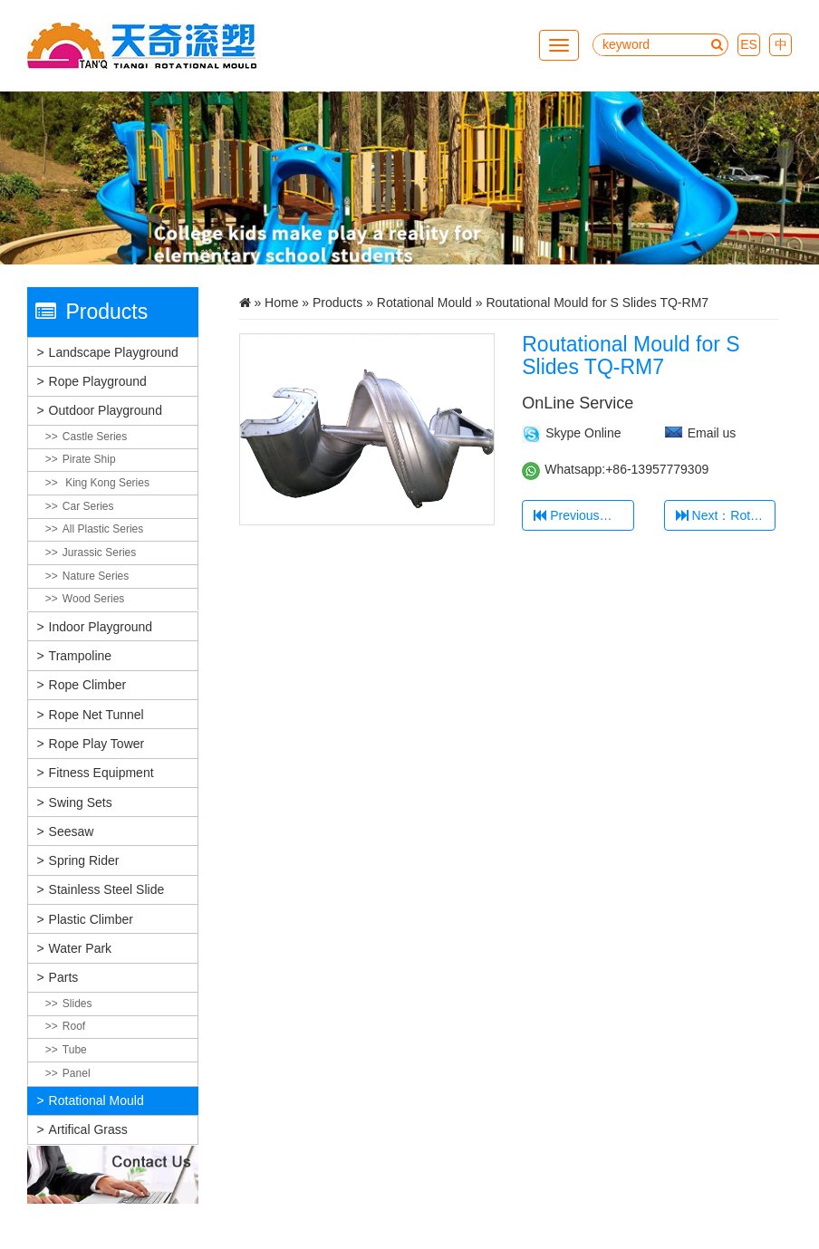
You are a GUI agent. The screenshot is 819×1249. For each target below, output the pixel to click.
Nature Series (96, 576)
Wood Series (93, 598)
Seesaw (71, 831)
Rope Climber (88, 684)
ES (748, 44)
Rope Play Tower (97, 743)
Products (337, 302)
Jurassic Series (99, 552)
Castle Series (95, 436)
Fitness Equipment (101, 772)
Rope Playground (98, 381)
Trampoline (80, 656)
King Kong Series (106, 482)
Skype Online (583, 433)
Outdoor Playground (105, 410)
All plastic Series (103, 529)
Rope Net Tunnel (96, 714)
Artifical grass (88, 1129)
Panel (77, 1073)
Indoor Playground (100, 627)
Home (281, 302)
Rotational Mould (96, 1100)
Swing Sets (80, 802)
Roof (74, 1026)
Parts (64, 977)
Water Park (80, 948)
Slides (77, 1003)
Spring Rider (84, 860)
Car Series (88, 506)
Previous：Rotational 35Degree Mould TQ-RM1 (584, 515)
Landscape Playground (113, 352)
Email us (712, 433)
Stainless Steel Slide (107, 889)
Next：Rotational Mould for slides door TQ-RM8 (726, 515)
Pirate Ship (89, 459)
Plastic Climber (91, 919)
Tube (75, 1049)
